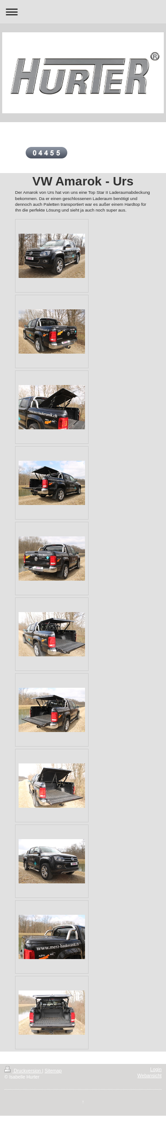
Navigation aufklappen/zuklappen (83, 11)
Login (156, 1069)
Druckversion (23, 1070)
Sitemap (53, 1070)
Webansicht (149, 1075)
